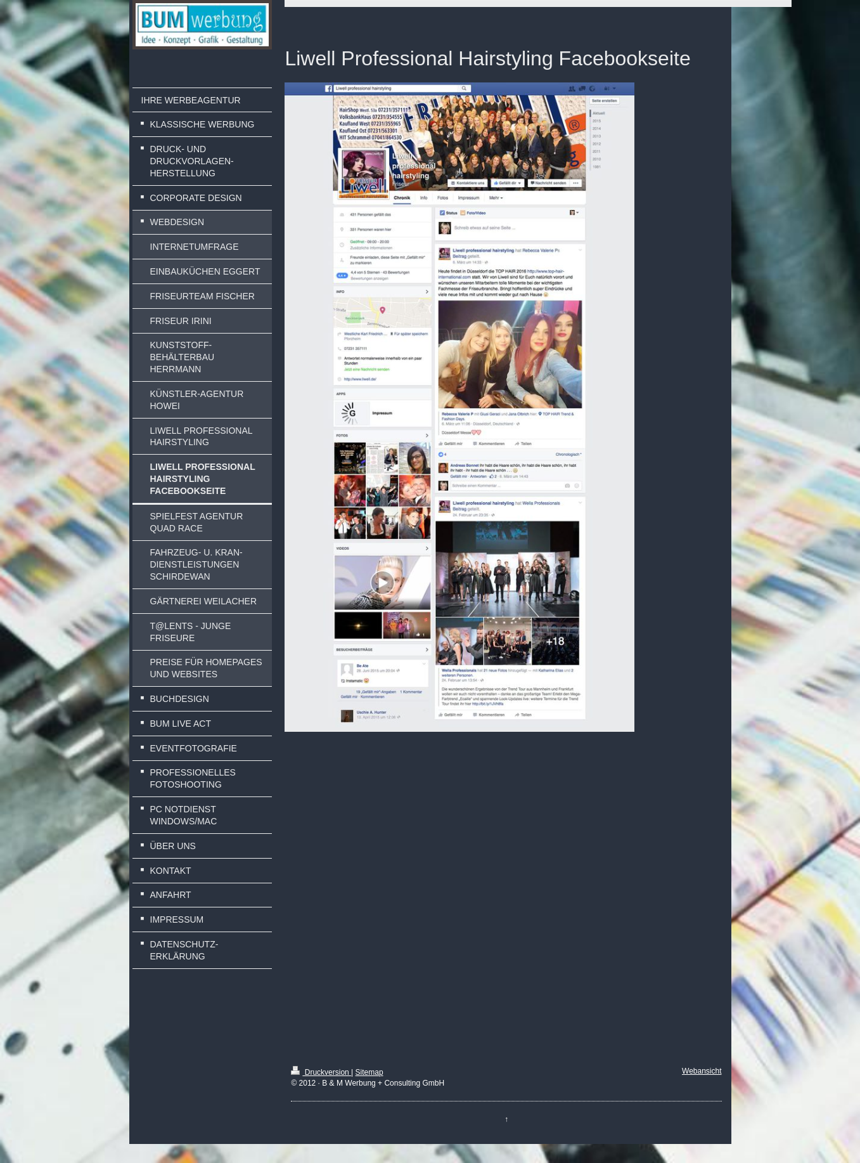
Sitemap (369, 1072)
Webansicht (701, 1071)
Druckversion (321, 1072)
